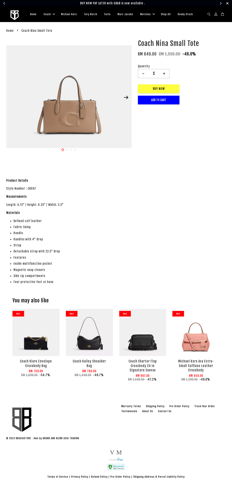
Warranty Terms (131, 407)
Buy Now (159, 89)
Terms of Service (57, 477)
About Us (147, 412)
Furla (107, 14)
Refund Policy (99, 477)
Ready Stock (185, 14)
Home (33, 14)
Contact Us (165, 412)
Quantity (144, 67)
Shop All (166, 14)
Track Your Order (204, 407)
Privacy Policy (79, 477)
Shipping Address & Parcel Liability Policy (159, 477)
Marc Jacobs (125, 14)
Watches (147, 14)
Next (126, 98)
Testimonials (129, 412)
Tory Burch (90, 14)
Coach (49, 14)
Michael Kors (69, 14)
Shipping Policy (155, 407)
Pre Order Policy (179, 407)
